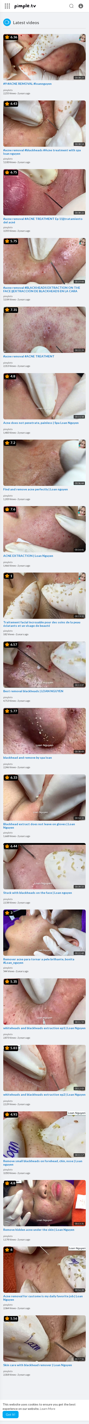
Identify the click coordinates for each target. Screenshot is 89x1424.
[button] (80, 6)
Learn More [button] (47, 1408)
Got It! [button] (10, 1414)
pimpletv (8, 90)
